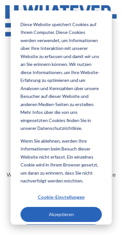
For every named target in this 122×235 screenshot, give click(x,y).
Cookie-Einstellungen (61, 197)
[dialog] (61, 117)
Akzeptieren (61, 214)
